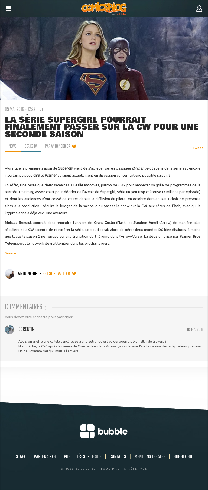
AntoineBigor (24, 273)
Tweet (198, 148)
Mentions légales (149, 456)
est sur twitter (59, 273)
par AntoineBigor (58, 146)
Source (10, 253)
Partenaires (45, 456)
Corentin (26, 329)
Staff (21, 456)
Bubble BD (183, 456)
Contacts (118, 456)
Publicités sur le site (83, 456)
